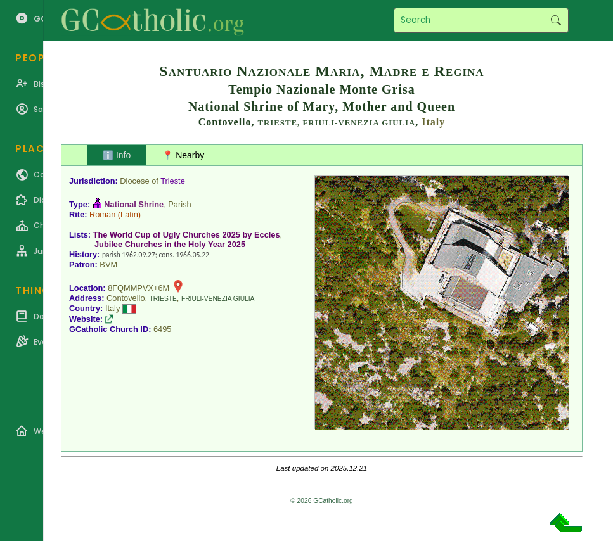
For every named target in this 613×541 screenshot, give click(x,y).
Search (556, 20)
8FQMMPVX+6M (138, 288)
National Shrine (134, 204)
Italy (433, 122)
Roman (102, 214)
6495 (162, 329)
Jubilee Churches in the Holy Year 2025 (169, 244)
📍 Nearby (183, 155)
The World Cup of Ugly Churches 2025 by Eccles (186, 234)
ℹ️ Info (117, 155)
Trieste (172, 181)
